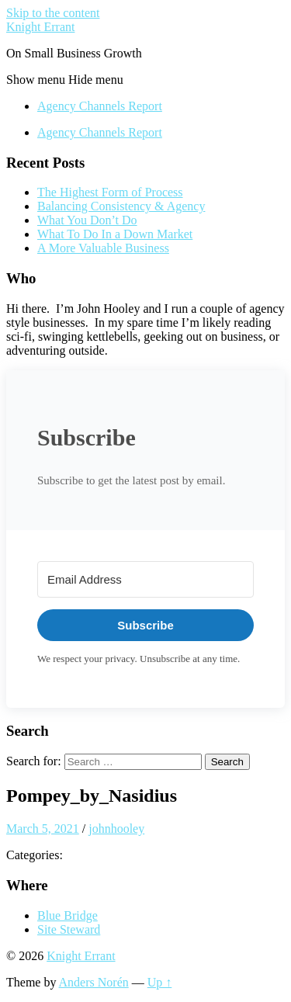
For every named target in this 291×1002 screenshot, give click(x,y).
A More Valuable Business (103, 248)
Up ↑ (159, 982)
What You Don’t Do (87, 220)
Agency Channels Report (99, 106)
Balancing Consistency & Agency (121, 206)
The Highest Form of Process (110, 192)
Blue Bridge (67, 915)
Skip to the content (52, 12)
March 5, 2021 (42, 828)
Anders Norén (94, 982)
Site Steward (68, 929)
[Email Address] (145, 579)
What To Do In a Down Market (114, 234)
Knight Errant (40, 26)
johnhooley (116, 828)
